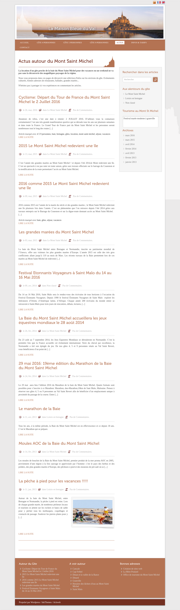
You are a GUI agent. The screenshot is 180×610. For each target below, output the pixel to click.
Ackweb (57, 602)
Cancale (76, 569)
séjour (98, 134)
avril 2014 (129, 144)
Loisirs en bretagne (55, 417)
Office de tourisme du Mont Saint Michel (141, 575)
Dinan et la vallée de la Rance (86, 575)
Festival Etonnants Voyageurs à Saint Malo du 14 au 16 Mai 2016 (41, 589)
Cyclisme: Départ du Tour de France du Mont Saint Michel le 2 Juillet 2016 (39, 570)
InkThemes (47, 602)
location (74, 134)
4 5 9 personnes (44, 134)
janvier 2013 (130, 162)
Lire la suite (26, 137)
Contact (24, 47)
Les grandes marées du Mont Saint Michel (41, 585)
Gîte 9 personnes (99, 42)
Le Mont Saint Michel (57, 110)
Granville (77, 581)
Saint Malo (77, 589)
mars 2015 (130, 140)
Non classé (51, 285)
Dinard (76, 578)
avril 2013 (129, 153)
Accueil (24, 42)
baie (54, 134)
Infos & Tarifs (139, 42)
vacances (106, 134)
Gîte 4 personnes (46, 42)
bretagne (60, 134)
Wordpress (35, 602)
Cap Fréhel (77, 572)
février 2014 (130, 149)
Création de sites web (132, 569)
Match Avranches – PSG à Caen (137, 118)
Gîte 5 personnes (72, 42)
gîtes (67, 134)
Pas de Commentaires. (83, 110)
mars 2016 (130, 135)
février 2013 (130, 157)
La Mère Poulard (130, 572)
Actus (119, 42)
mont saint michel (87, 134)
